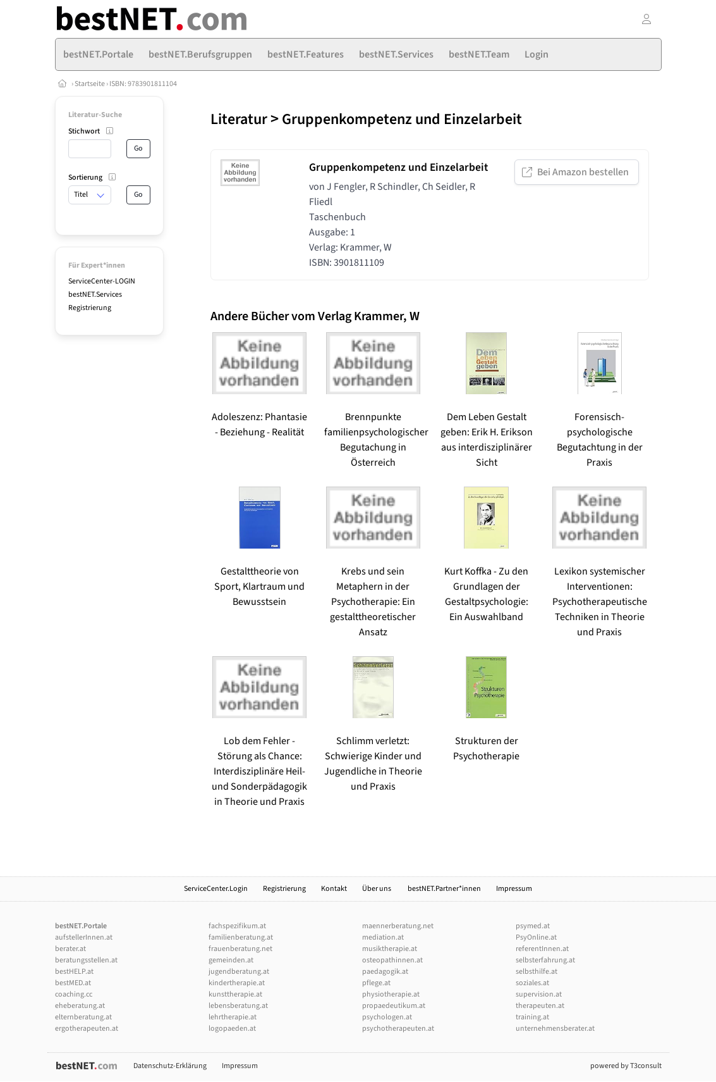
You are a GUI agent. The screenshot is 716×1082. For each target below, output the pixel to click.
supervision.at (539, 994)
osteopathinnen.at (392, 960)
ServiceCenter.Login (216, 888)
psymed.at (533, 926)
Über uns (377, 888)
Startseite (90, 83)
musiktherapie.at (389, 948)
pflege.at (376, 983)
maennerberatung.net (398, 926)
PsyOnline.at (536, 937)
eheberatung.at (80, 1005)
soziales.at (532, 983)
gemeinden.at (231, 960)
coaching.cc (73, 994)
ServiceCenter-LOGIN (101, 281)
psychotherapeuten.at (398, 1028)
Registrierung (89, 307)
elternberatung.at (83, 1017)
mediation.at (383, 937)
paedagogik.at (385, 971)
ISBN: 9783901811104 (143, 83)
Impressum (514, 888)
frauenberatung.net (240, 948)
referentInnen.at (542, 948)
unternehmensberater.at (555, 1028)
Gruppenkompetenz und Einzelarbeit (402, 119)
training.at (532, 1017)
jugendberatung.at (239, 971)
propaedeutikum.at (393, 1005)
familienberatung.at (241, 937)
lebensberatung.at (238, 1005)
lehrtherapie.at (233, 1017)
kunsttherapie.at (235, 994)
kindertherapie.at (237, 983)
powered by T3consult (626, 1065)
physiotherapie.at (391, 994)
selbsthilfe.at (536, 971)
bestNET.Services (95, 294)
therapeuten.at (540, 1005)
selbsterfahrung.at (545, 960)
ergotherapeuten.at (86, 1028)
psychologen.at (387, 1017)
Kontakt (334, 888)
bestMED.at (73, 983)
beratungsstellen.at (86, 960)
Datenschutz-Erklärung (170, 1065)
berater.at (70, 948)
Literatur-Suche (95, 114)
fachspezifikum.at (237, 926)
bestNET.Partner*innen (444, 888)
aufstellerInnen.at (83, 937)
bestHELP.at (74, 971)
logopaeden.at (232, 1028)
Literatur (238, 119)
